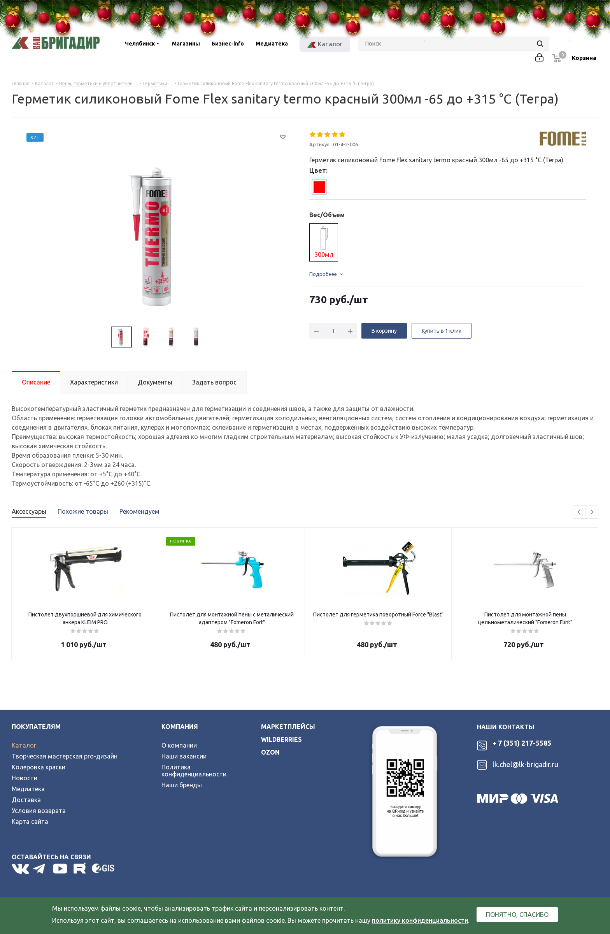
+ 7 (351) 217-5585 (522, 743)
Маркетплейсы (288, 726)
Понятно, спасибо (517, 914)
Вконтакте (20, 869)
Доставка (26, 799)
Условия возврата (39, 810)
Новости (24, 777)
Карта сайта (30, 821)
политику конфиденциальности (420, 920)
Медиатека (28, 788)
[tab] (319, 187)
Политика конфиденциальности (193, 771)
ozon (270, 752)
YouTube (60, 869)
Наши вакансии (184, 756)
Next (591, 512)
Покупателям (36, 726)
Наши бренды (181, 784)
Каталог (24, 745)
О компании (179, 745)
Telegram (41, 869)
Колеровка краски (38, 767)
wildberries (281, 739)
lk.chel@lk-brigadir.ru (525, 764)
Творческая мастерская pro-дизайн (64, 756)
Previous (579, 512)
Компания (179, 726)
